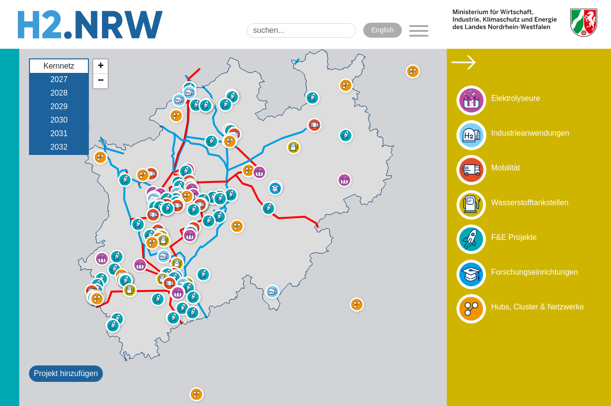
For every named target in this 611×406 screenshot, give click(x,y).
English (382, 30)
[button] (130, 290)
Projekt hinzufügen (66, 373)
